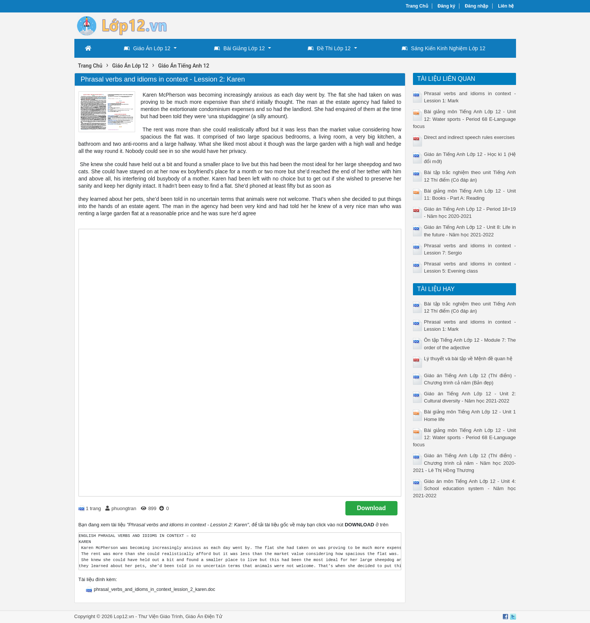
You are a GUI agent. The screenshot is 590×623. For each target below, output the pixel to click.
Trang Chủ (417, 6)
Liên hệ (506, 6)
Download (371, 508)
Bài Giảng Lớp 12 (239, 48)
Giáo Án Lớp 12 (147, 48)
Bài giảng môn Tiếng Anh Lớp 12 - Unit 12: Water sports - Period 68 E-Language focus (464, 119)
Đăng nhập (476, 6)
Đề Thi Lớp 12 (329, 48)
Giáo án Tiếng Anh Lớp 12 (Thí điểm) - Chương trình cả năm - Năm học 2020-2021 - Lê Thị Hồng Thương (464, 463)
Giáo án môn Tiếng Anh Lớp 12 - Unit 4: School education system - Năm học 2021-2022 (464, 488)
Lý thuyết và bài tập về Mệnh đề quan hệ (468, 358)
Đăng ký (446, 6)
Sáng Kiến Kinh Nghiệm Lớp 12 (443, 48)
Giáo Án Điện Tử (203, 616)
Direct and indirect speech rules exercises (469, 137)
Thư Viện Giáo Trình (160, 616)
